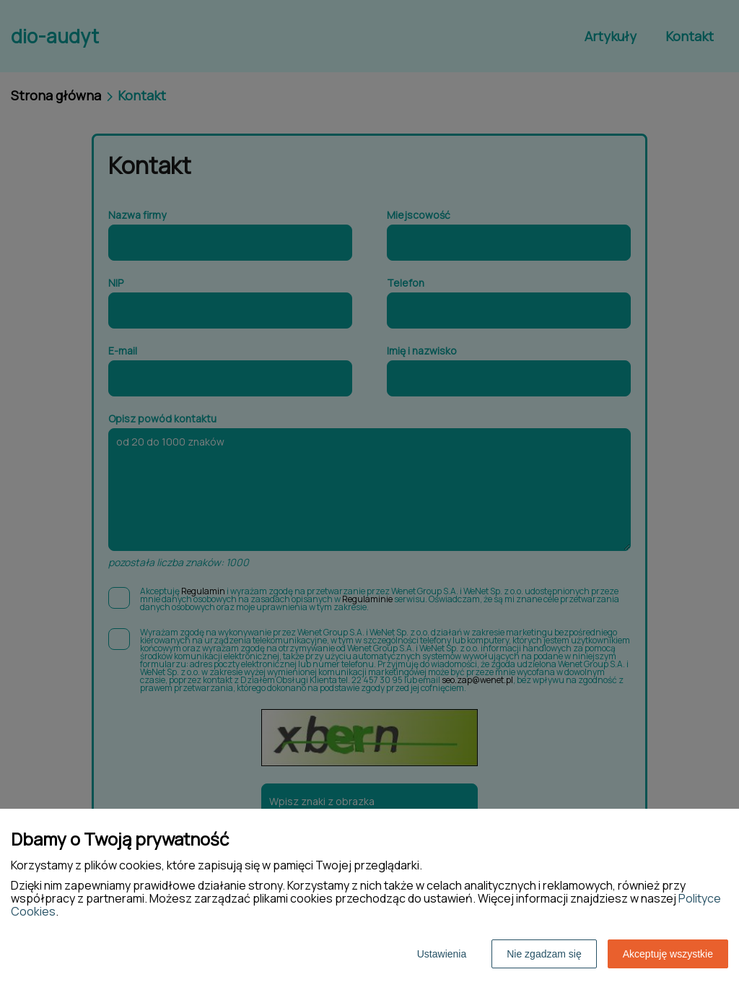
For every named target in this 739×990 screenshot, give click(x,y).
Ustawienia (441, 954)
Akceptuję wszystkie (668, 954)
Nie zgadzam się (544, 954)
